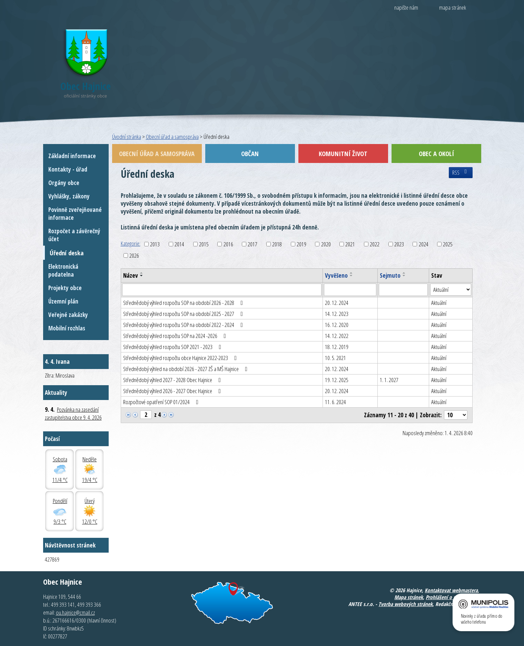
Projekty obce (65, 288)
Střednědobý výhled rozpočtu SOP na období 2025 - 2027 (184, 314)
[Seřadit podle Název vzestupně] (142, 272)
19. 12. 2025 (336, 380)
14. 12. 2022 (336, 336)
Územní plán (63, 301)
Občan (250, 153)
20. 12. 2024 (336, 303)
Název (130, 275)
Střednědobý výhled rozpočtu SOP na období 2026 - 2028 (184, 303)
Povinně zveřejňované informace (75, 214)
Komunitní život (343, 153)
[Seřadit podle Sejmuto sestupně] (404, 275)
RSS (460, 172)
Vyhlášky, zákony (69, 196)
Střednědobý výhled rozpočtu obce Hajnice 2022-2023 (181, 358)
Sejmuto (390, 275)
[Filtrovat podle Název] (222, 290)
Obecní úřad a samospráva (172, 137)
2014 (179, 244)
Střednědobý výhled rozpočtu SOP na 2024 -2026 (176, 336)
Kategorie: (130, 243)
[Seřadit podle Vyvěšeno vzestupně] (351, 272)
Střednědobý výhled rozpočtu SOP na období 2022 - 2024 (184, 325)
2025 (448, 244)
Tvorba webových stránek (405, 604)
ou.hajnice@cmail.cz (75, 612)
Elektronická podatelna (63, 270)
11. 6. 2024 (335, 402)
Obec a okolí (436, 153)
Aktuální (438, 303)
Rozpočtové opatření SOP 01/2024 (162, 402)
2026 (134, 255)
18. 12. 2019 (336, 347)
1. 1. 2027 (389, 380)
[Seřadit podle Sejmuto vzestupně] (404, 272)
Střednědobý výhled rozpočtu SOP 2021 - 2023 (173, 347)
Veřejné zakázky (68, 315)
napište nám (406, 7)
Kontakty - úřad (67, 169)
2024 (423, 244)
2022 (374, 244)
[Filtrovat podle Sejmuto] (403, 290)
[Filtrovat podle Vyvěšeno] (350, 290)
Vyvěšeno (336, 275)
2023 (399, 244)
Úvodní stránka (126, 137)
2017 (252, 244)
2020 (326, 244)
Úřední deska (66, 252)
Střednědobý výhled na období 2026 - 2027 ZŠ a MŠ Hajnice (186, 369)
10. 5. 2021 (335, 358)
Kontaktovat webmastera (451, 590)
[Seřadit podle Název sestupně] (142, 275)
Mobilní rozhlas (66, 328)
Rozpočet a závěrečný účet (74, 235)
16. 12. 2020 (336, 325)
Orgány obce (63, 183)
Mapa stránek (408, 597)
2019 (301, 244)
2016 (228, 244)
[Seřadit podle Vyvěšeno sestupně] (351, 275)
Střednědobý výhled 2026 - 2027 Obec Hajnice (173, 391)
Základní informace (72, 156)
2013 (155, 244)
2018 (277, 244)
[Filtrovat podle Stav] (450, 290)
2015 (204, 244)
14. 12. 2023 (336, 314)
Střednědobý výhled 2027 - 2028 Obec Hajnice (173, 380)
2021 (350, 244)
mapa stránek (452, 7)
